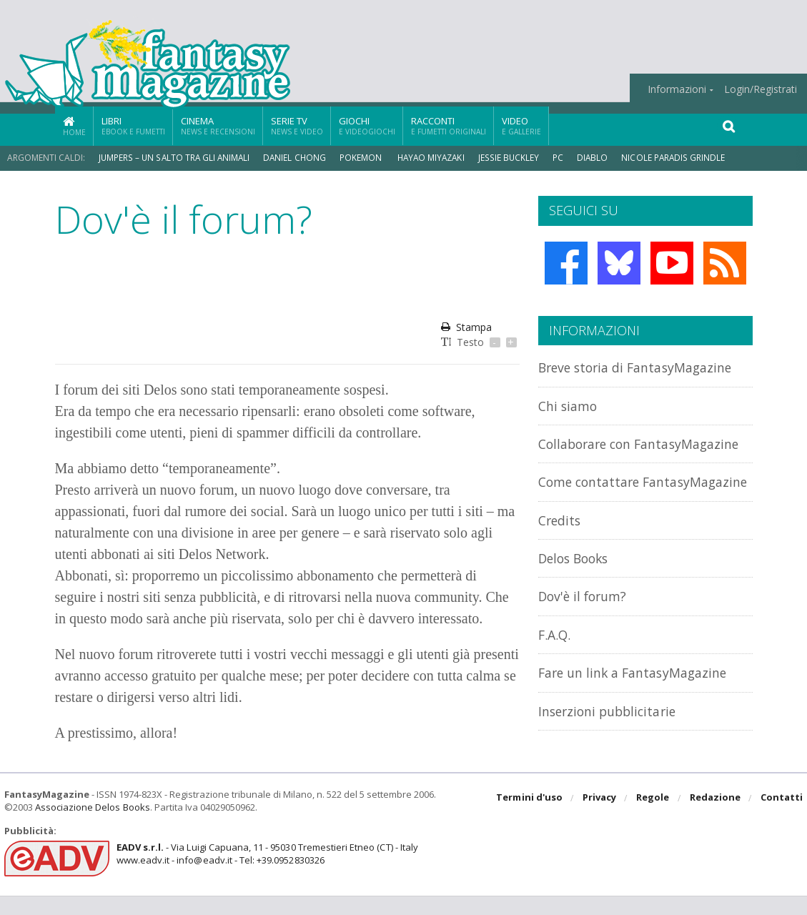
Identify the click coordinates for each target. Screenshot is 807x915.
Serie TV (297, 125)
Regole (653, 817)
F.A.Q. (555, 667)
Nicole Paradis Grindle (679, 158)
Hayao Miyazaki (435, 158)
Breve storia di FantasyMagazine (642, 367)
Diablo (598, 158)
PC (563, 158)
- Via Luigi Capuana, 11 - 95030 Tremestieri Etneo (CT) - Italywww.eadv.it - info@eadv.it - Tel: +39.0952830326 (266, 873)
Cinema (218, 125)
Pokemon (364, 158)
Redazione (715, 817)
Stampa (466, 327)
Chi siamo (569, 406)
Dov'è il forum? (585, 628)
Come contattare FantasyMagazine (594, 506)
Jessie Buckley (515, 158)
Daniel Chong (297, 158)
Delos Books (576, 590)
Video (521, 125)
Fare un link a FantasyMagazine (639, 704)
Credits (561, 551)
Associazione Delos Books (92, 826)
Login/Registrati (760, 89)
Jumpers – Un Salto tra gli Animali (175, 158)
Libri (133, 125)
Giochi (367, 125)
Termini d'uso (530, 817)
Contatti (782, 817)
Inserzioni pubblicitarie (611, 742)
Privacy (600, 817)
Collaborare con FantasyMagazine (594, 451)
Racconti (448, 125)
